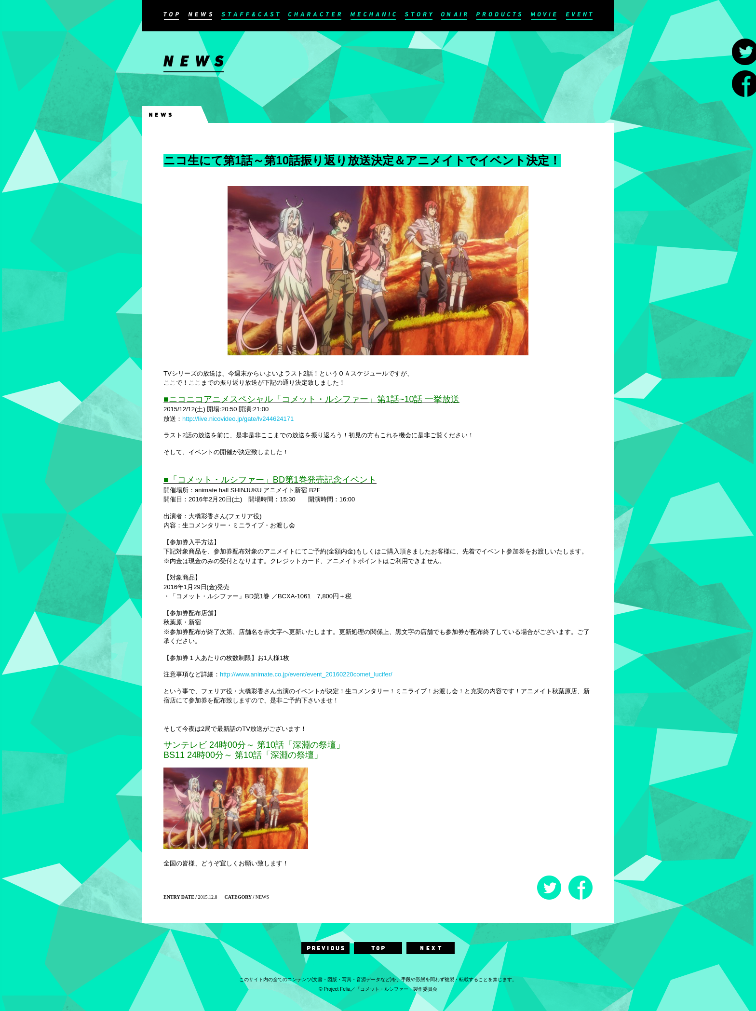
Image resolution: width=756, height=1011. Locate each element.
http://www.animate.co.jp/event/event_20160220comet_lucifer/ (306, 674)
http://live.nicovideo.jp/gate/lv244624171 (238, 418)
